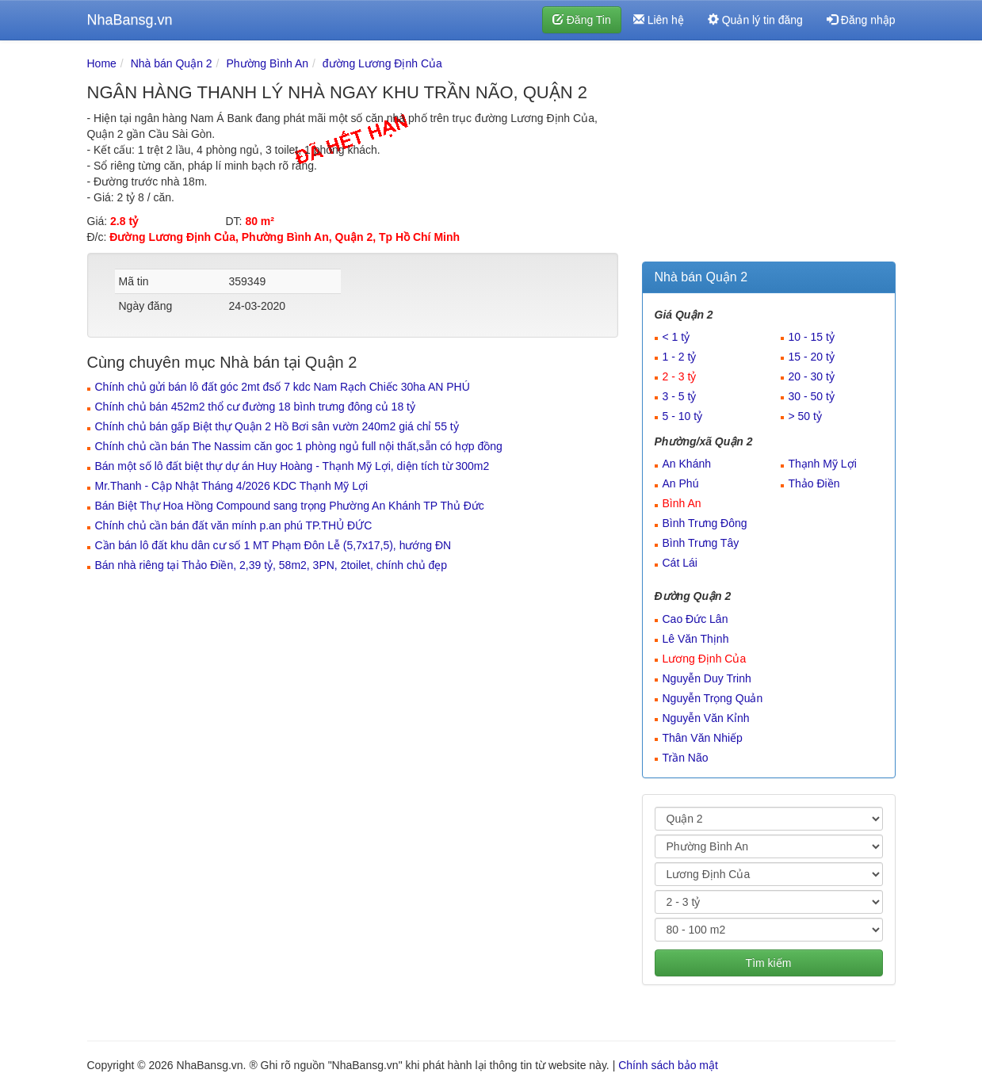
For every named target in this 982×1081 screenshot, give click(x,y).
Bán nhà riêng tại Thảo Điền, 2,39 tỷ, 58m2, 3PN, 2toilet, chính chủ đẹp (271, 565)
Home (102, 63)
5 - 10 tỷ (683, 416)
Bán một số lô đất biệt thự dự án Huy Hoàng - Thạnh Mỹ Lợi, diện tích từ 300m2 (292, 466)
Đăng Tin (581, 19)
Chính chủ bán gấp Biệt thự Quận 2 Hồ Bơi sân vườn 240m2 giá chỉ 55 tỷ (277, 426)
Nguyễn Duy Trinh (707, 678)
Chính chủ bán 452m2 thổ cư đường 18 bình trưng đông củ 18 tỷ (255, 406)
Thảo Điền (814, 483)
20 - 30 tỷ (812, 376)
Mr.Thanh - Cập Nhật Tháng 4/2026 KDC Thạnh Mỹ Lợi (232, 485)
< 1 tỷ (676, 336)
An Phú (681, 483)
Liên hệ (658, 19)
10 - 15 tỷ (812, 336)
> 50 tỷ (805, 416)
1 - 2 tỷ (680, 356)
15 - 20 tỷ (812, 356)
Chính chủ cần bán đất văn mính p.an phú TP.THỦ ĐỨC (234, 525)
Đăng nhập (861, 19)
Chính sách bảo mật (668, 1065)
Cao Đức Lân (695, 619)
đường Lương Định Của (382, 63)
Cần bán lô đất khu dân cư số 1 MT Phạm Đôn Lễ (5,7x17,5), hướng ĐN (273, 545)
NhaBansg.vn (130, 20)
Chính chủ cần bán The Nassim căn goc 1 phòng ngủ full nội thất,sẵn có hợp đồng (298, 446)
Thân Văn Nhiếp (703, 737)
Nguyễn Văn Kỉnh (706, 718)
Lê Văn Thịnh (696, 638)
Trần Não (686, 757)
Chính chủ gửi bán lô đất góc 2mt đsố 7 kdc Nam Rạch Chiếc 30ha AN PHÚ (282, 386)
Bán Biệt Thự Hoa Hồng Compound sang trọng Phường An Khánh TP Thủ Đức (289, 505)
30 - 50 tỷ (812, 396)
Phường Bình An (267, 63)
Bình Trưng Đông (705, 523)
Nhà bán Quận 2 (171, 63)
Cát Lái (680, 562)
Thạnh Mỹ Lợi (823, 463)
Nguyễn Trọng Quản (713, 698)
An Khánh (687, 463)
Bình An (682, 503)
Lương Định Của (705, 658)
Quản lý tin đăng (755, 19)
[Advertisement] (769, 154)
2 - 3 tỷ (680, 376)
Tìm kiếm (769, 963)
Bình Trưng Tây (701, 543)
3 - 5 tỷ (680, 396)
